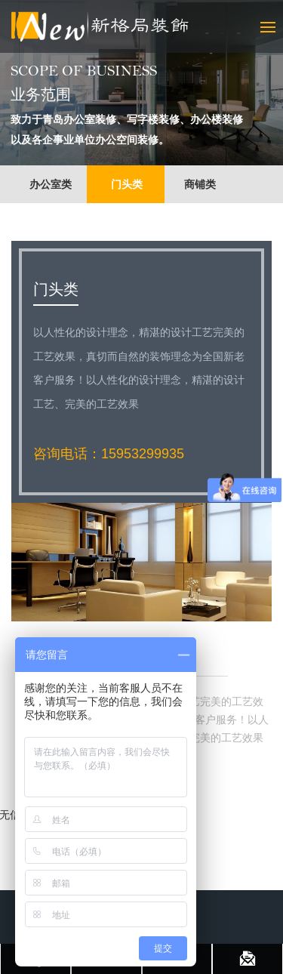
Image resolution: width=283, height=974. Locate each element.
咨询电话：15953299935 (108, 453)
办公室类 (50, 184)
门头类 (127, 184)
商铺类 (200, 184)
